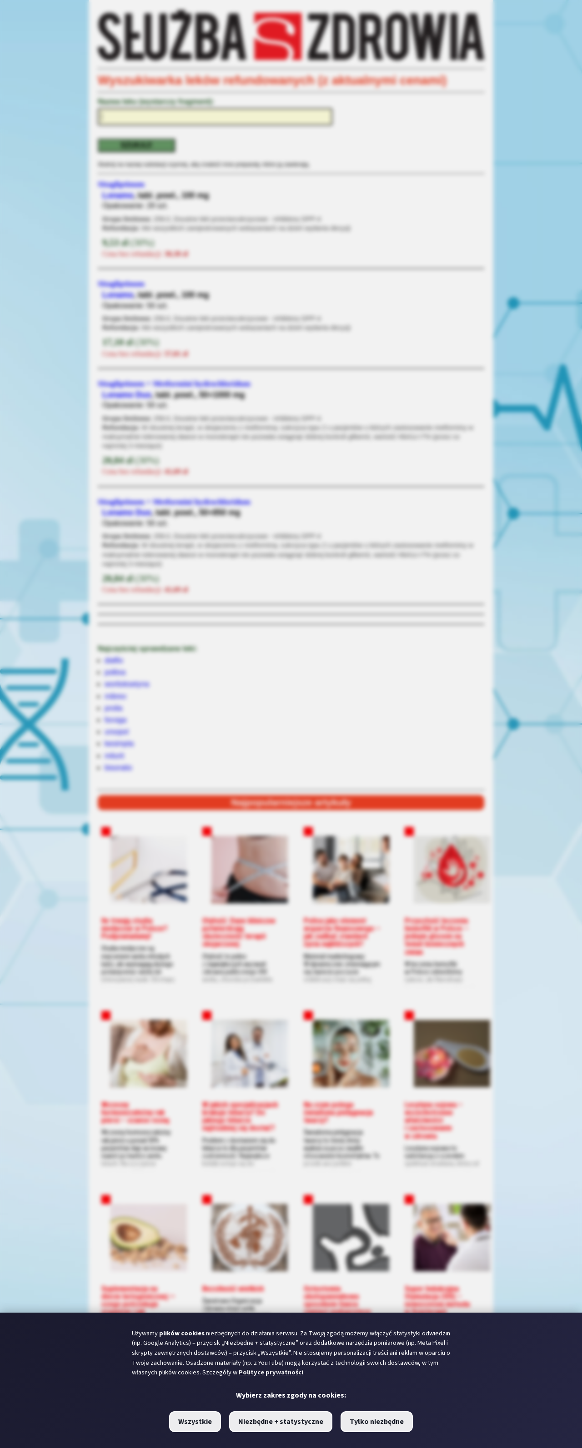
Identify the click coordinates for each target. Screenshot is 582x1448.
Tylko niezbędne (377, 1422)
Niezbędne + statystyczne (280, 1422)
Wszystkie (195, 1422)
